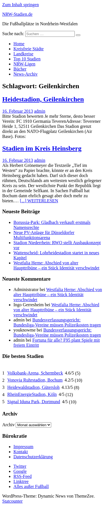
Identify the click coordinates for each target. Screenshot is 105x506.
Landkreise (23, 53)
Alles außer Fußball (31, 486)
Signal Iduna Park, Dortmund (33, 401)
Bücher (19, 69)
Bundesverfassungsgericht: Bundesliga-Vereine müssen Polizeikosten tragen (57, 322)
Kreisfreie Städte (28, 48)
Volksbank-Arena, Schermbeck (35, 373)
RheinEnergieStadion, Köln (32, 394)
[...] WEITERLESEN (39, 200)
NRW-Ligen (24, 64)
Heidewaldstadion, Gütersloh (33, 387)
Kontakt (20, 451)
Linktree (21, 481)
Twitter (19, 466)
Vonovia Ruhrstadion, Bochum (34, 380)
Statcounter (12, 501)
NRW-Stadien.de (17, 14)
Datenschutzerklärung (33, 456)
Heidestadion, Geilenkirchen (43, 99)
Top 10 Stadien (27, 58)
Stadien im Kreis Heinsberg (41, 148)
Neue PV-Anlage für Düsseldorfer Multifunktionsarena (43, 235)
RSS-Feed (22, 476)
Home (18, 43)
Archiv (8, 424)
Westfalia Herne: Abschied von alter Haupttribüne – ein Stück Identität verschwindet (56, 265)
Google (20, 471)
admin (39, 111)
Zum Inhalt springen (20, 4)
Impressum (23, 446)
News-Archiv (25, 74)
